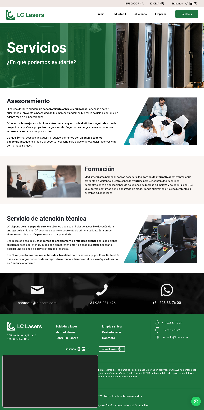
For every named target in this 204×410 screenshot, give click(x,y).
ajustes (43, 398)
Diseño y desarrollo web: (128, 402)
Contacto (108, 337)
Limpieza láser (112, 326)
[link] (24, 326)
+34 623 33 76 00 (168, 322)
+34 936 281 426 (168, 330)
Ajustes (77, 401)
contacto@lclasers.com (172, 336)
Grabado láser (111, 332)
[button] (196, 401)
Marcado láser (65, 332)
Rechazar (77, 394)
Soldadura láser (66, 326)
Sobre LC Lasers (66, 337)
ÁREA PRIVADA (113, 349)
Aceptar (77, 387)
